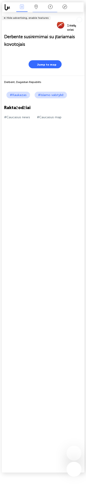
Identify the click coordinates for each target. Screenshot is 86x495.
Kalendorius (50, 7)
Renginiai (21, 7)
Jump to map (43, 64)
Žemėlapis (36, 7)
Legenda (64, 7)
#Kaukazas (18, 95)
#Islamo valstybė (51, 95)
